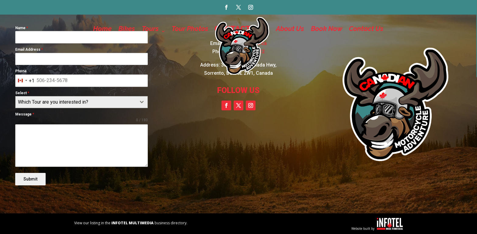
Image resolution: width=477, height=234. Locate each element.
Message (24, 114)
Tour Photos (190, 29)
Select (22, 93)
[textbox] (76, 102)
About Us (290, 29)
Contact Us (366, 29)
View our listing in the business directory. (130, 222)
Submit (30, 179)
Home (102, 29)
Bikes (126, 29)
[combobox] (25, 81)
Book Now (326, 29)
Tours (150, 29)
